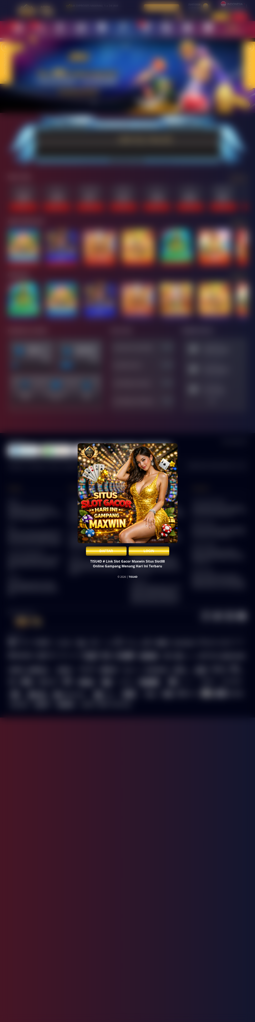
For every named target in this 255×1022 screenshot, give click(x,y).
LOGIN (149, 551)
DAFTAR (106, 551)
